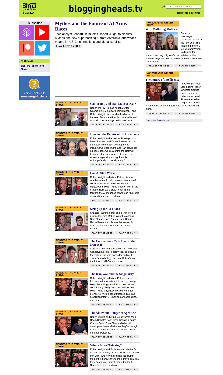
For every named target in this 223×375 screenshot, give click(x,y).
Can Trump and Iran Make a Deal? (113, 103)
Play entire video (68, 46)
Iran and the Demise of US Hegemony (114, 134)
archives (195, 13)
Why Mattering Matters (161, 29)
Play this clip (127, 125)
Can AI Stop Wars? (102, 173)
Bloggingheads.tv (157, 120)
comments (182, 13)
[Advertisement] (34, 161)
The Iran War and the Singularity (112, 274)
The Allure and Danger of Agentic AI (114, 312)
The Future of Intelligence (162, 79)
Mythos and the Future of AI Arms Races (91, 26)
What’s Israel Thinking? (106, 345)
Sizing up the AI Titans (105, 208)
